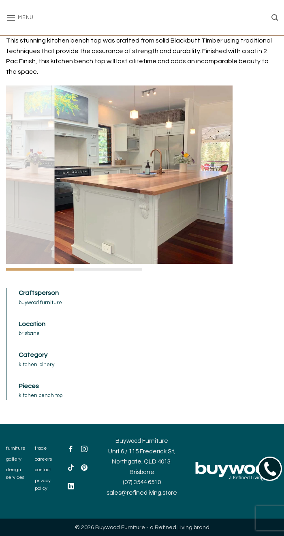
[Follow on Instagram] (84, 450)
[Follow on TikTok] (71, 468)
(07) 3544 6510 (142, 482)
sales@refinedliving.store (142, 493)
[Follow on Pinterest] (84, 468)
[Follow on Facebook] (71, 450)
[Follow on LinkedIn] (71, 487)
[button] (20, 18)
